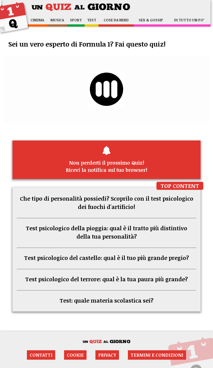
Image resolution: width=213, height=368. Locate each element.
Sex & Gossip (151, 19)
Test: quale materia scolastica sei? (106, 300)
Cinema (37, 19)
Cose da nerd (116, 19)
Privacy (107, 355)
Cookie (75, 355)
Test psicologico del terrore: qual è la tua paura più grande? (106, 279)
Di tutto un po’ (189, 19)
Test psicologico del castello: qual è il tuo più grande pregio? (106, 258)
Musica (57, 19)
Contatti (41, 355)
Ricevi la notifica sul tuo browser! (106, 159)
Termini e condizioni (157, 355)
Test (91, 19)
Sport (76, 19)
